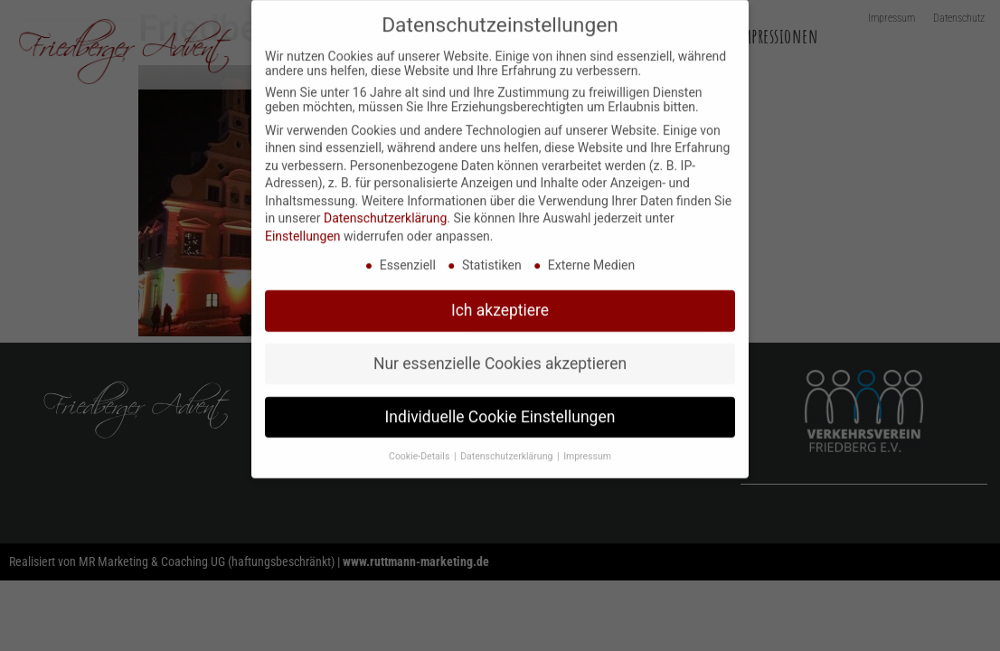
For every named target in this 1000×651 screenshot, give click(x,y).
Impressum (587, 444)
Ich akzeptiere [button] (500, 298)
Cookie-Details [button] (420, 444)
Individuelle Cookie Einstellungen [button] (500, 405)
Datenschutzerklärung (385, 207)
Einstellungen (303, 224)
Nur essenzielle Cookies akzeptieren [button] (500, 352)
